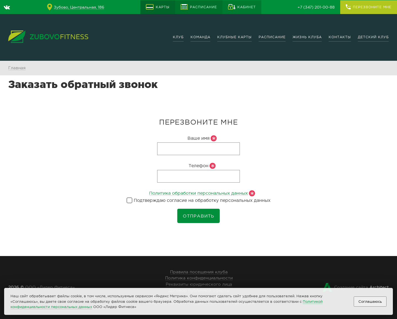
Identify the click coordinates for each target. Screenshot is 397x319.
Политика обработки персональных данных (198, 193)
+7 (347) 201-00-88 (316, 7)
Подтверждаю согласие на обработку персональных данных (198, 200)
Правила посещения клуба (199, 272)
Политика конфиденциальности (199, 278)
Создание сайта (351, 287)
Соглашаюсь (370, 301)
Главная (17, 67)
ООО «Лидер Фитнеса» (50, 287)
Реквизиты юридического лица (199, 284)
